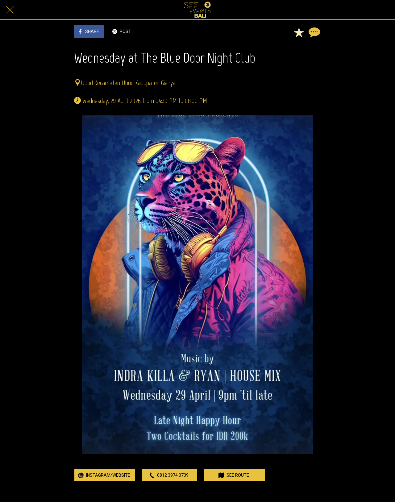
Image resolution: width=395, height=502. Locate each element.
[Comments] (313, 32)
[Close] (10, 10)
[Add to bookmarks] (298, 32)
